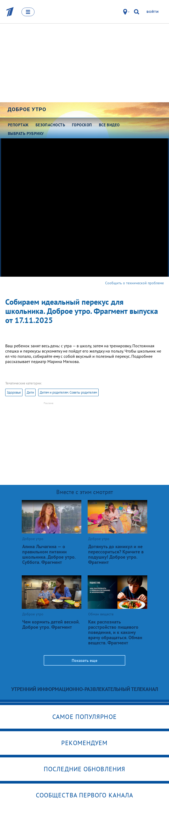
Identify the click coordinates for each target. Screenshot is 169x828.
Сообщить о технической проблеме (134, 283)
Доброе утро (27, 109)
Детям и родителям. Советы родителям (68, 392)
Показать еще (84, 660)
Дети (30, 392)
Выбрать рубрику (26, 133)
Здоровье (14, 392)
